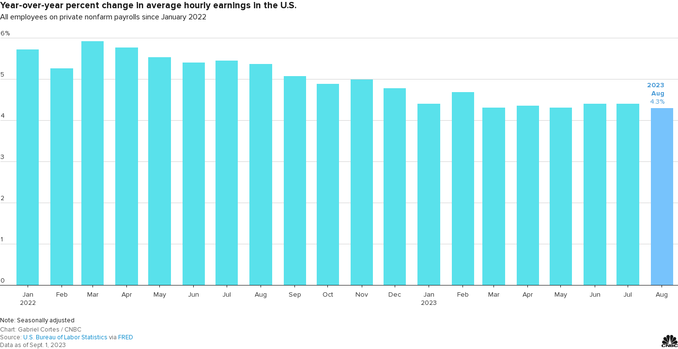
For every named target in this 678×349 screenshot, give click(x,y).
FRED (125, 337)
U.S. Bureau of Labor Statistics (65, 337)
